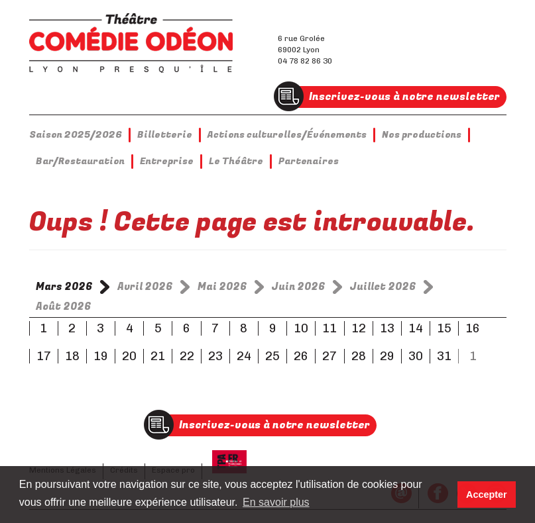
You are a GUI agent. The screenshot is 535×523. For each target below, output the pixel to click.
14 (415, 328)
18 (72, 356)
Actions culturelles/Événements (287, 135)
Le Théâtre (236, 161)
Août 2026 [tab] (63, 306)
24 (244, 356)
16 (472, 328)
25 (272, 356)
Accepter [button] (486, 494)
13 (387, 328)
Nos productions (421, 135)
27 (329, 356)
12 (358, 328)
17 (43, 356)
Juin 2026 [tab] (299, 286)
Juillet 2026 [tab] (383, 286)
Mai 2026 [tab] (222, 286)
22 (187, 356)
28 (358, 356)
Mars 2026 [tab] (64, 286)
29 (387, 356)
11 (329, 328)
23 (215, 356)
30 (415, 356)
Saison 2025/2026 (75, 135)
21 (157, 356)
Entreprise (167, 161)
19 (100, 356)
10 (301, 328)
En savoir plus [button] (276, 502)
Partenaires (308, 161)
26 (301, 356)
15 (444, 328)
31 (444, 356)
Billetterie (164, 135)
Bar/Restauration (80, 161)
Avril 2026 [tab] (145, 286)
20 (129, 356)
